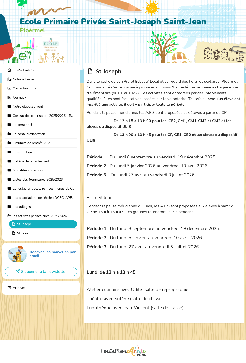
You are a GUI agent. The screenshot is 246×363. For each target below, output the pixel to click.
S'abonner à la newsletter (41, 271)
